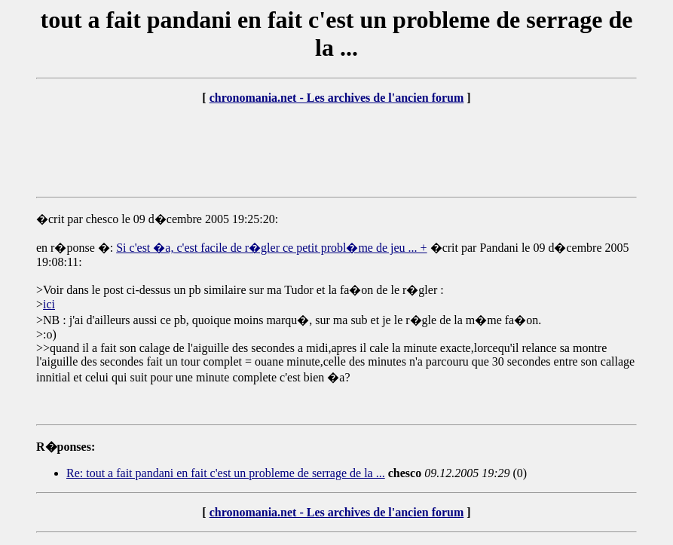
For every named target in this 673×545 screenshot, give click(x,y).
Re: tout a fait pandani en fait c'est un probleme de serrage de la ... (225, 473)
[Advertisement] (337, 151)
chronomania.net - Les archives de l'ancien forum (337, 97)
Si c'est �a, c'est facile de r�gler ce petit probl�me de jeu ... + (271, 247)
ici (49, 304)
